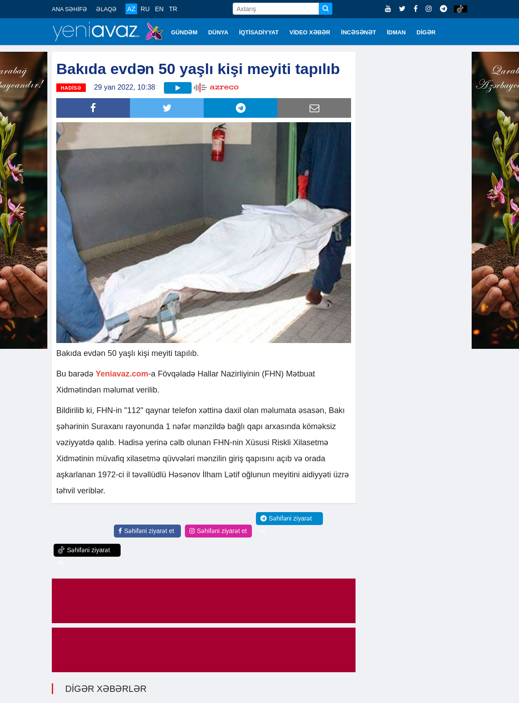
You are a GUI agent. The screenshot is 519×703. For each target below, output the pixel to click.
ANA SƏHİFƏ (69, 9)
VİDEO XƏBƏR (310, 32)
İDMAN (396, 32)
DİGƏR (426, 32)
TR (173, 8)
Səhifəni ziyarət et (146, 530)
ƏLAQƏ (106, 9)
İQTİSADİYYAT (259, 32)
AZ (131, 8)
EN (159, 8)
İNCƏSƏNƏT (358, 32)
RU (145, 8)
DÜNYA (218, 32)
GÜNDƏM (184, 32)
